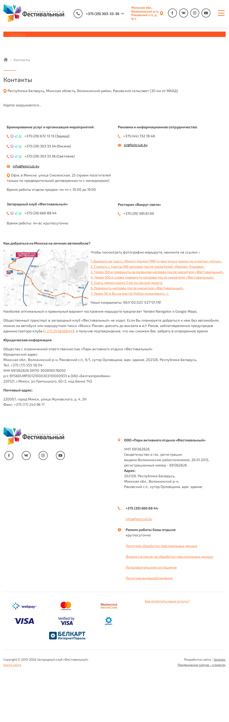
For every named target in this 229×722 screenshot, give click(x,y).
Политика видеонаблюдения (150, 625)
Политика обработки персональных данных (163, 593)
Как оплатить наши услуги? (168, 649)
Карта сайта (12, 712)
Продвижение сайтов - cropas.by (202, 712)
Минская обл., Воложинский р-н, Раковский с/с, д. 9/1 (145, 13)
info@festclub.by (26, 166)
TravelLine (17, 34)
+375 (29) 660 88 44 (41, 213)
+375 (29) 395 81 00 (139, 213)
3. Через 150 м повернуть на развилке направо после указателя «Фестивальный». (72, 319)
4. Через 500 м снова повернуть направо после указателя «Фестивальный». (67, 325)
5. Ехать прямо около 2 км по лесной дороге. (41, 330)
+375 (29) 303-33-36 (96, 13)
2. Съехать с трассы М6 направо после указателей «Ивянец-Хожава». (62, 314)
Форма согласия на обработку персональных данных (171, 604)
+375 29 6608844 (59, 378)
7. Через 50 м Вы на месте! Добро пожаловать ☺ (44, 341)
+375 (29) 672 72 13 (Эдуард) (48, 136)
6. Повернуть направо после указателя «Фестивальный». (51, 335)
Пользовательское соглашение (152, 615)
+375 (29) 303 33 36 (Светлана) (50, 156)
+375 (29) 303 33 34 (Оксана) (48, 146)
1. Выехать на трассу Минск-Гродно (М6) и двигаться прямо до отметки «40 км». (71, 309)
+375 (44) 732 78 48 (139, 136)
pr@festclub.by (136, 145)
